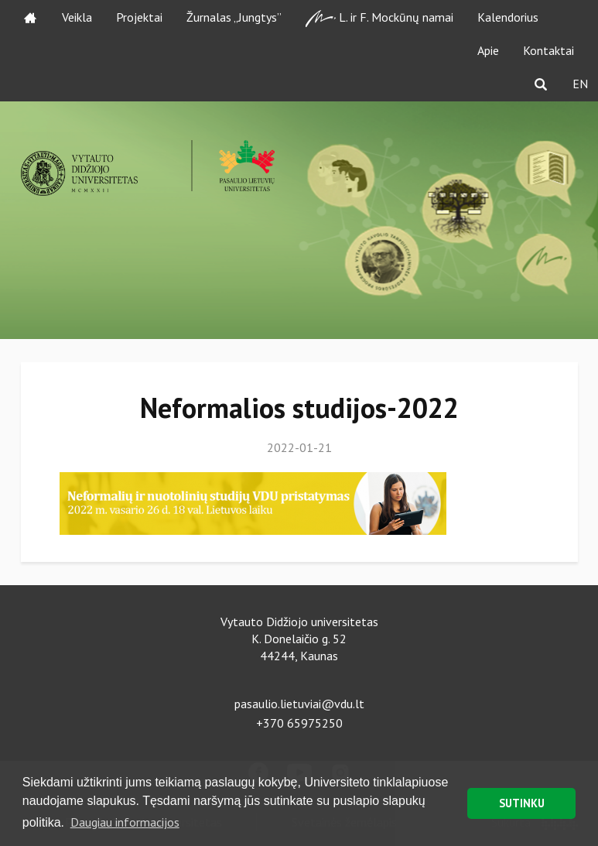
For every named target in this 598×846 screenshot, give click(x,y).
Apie (488, 50)
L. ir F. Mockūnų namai (379, 18)
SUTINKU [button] (522, 803)
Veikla (77, 17)
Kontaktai (548, 50)
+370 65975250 (299, 723)
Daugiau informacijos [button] (124, 822)
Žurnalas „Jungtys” (234, 17)
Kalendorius (507, 17)
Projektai (139, 17)
